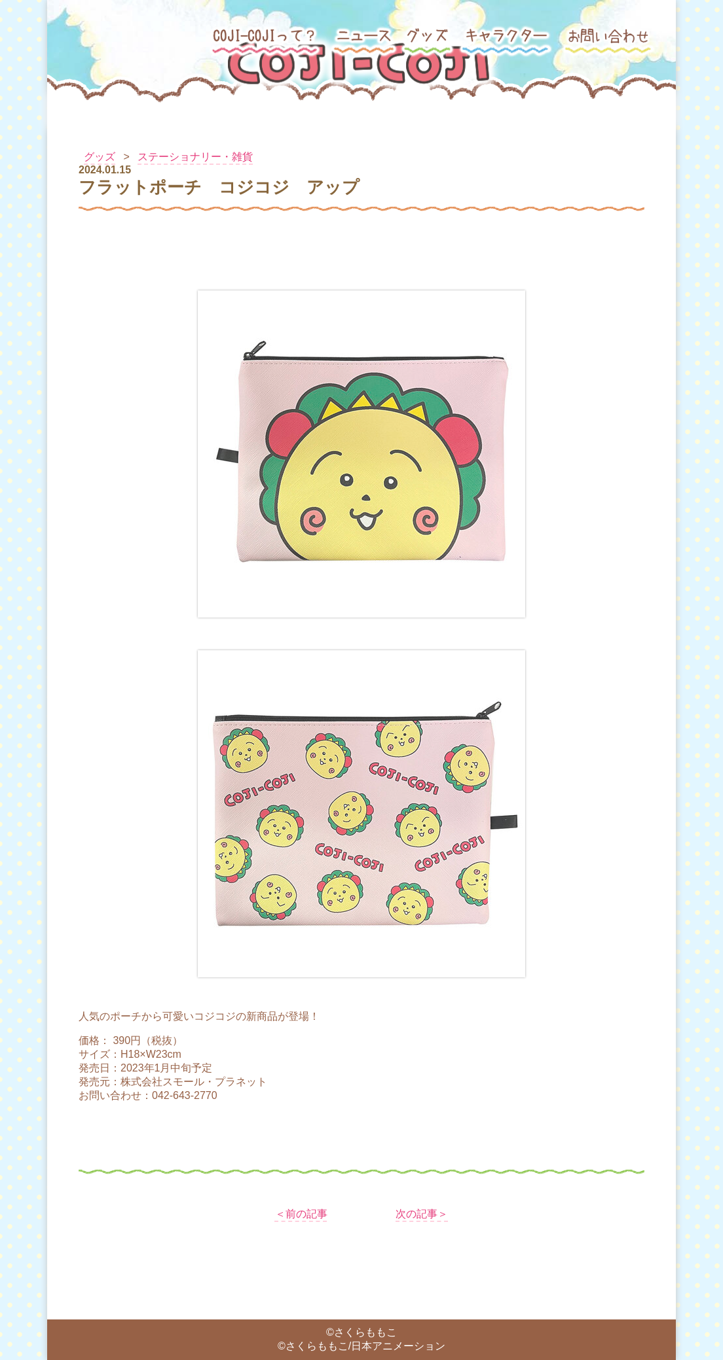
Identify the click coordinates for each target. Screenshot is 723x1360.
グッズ (99, 156)
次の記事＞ (422, 1213)
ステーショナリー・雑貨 (195, 156)
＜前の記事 (301, 1213)
